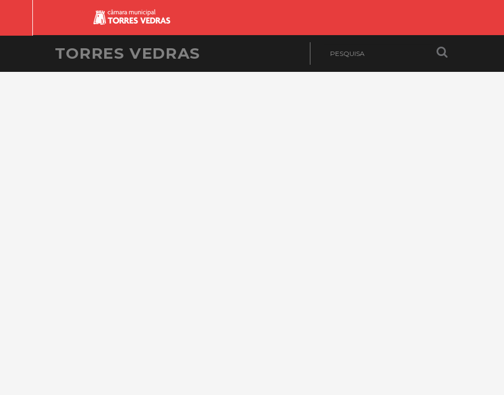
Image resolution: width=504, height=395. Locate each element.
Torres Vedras (128, 53)
